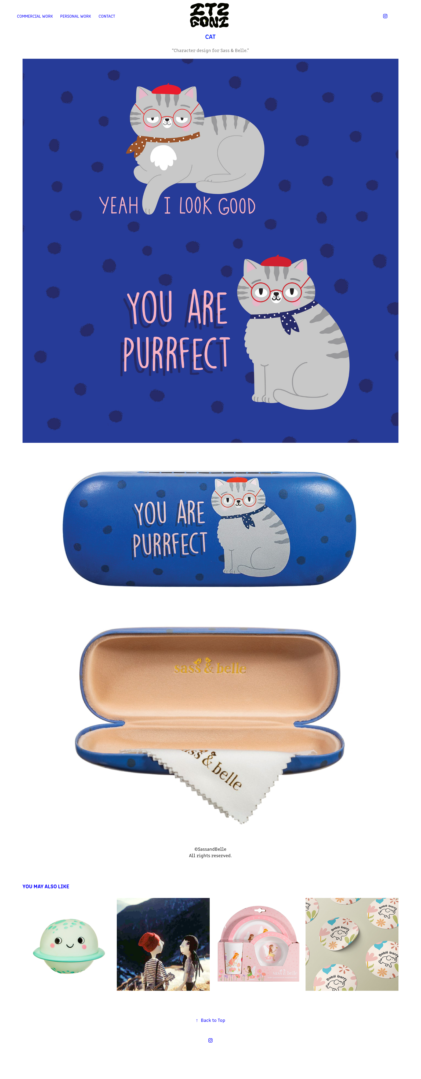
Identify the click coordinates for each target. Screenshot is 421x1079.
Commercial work (35, 16)
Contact (107, 16)
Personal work (75, 16)
